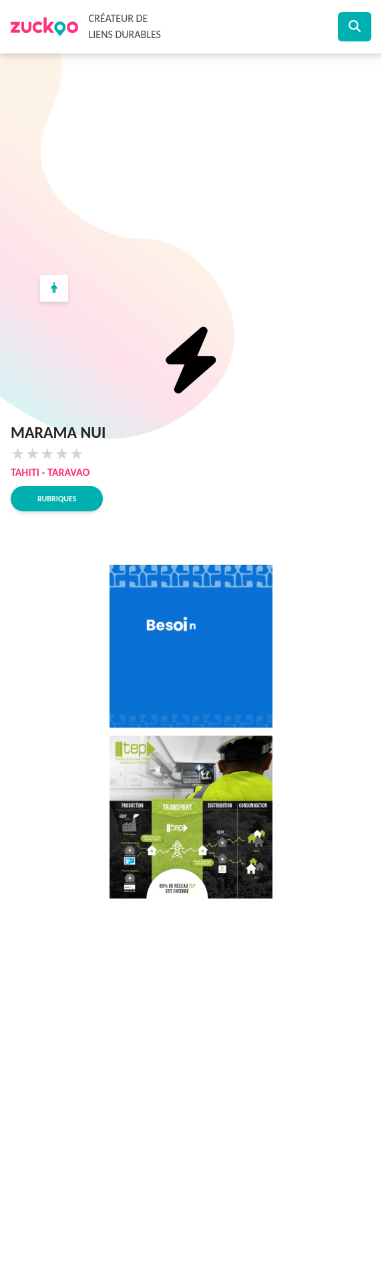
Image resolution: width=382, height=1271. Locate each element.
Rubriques (56, 498)
